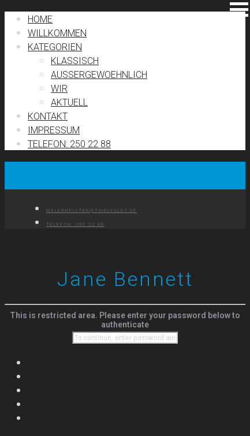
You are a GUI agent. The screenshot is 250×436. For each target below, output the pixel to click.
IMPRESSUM (54, 130)
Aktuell (69, 102)
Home (40, 19)
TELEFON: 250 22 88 (69, 144)
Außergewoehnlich (99, 74)
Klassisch (75, 60)
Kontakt (48, 116)
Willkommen (57, 33)
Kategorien (55, 47)
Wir (59, 88)
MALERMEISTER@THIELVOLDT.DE (91, 210)
